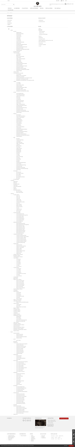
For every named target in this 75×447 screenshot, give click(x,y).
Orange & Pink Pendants (19, 352)
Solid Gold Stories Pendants (20, 399)
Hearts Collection (16, 291)
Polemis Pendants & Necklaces (20, 358)
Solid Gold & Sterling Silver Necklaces (21, 131)
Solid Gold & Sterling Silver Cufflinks (21, 87)
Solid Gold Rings (18, 163)
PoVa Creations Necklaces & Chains (21, 367)
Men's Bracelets (18, 172)
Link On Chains (18, 340)
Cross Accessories (19, 275)
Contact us (9, 439)
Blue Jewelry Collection (16, 255)
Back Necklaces (18, 114)
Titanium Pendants (19, 70)
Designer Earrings (19, 249)
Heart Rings (18, 157)
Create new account (42, 21)
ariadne (59, 437)
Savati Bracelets (18, 374)
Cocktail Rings (18, 141)
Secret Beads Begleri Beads (20, 386)
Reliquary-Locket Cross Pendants (21, 75)
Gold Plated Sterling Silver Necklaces (21, 129)
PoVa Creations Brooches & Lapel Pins (22, 361)
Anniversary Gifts (18, 200)
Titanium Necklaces (19, 136)
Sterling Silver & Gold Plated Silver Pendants (22, 69)
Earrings (14, 92)
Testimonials (41, 37)
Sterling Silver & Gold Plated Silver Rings (22, 168)
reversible (52, 438)
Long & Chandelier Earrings (20, 95)
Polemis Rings (18, 359)
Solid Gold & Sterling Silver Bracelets (21, 46)
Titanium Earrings (18, 112)
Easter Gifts (18, 203)
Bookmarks (15, 182)
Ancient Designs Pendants (20, 219)
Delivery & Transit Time (11, 436)
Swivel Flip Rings (18, 150)
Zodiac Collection (16, 322)
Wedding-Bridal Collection (17, 315)
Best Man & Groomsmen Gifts (20, 321)
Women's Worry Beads (19, 192)
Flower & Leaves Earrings (20, 100)
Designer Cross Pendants (20, 247)
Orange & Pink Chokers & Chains (21, 346)
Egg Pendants (18, 55)
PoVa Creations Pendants (20, 368)
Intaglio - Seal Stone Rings (20, 143)
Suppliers (8, 24)
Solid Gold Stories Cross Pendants (21, 396)
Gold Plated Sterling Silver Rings (21, 162)
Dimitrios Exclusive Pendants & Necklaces (22, 411)
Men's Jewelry (15, 170)
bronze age (53, 435)
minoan (57, 435)
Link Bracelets (18, 38)
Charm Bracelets (18, 36)
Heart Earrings (18, 102)
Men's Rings (18, 178)
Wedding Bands (18, 151)
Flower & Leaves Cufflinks (20, 281)
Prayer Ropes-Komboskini (17, 186)
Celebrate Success (19, 209)
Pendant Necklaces (19, 119)
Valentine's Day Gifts (19, 206)
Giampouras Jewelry (16, 333)
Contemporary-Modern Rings (20, 242)
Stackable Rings (18, 149)
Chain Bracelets (18, 34)
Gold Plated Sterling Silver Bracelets (21, 44)
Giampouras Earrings (19, 335)
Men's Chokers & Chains (19, 173)
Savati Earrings (18, 378)
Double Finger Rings (19, 142)
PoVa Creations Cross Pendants (21, 364)
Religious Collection (16, 308)
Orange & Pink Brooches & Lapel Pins (21, 343)
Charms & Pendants (16, 52)
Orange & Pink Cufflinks (19, 348)
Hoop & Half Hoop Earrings (20, 94)
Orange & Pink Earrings (19, 349)
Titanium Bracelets (19, 50)
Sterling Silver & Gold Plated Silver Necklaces (22, 135)
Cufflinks (14, 81)
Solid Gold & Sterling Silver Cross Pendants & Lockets (24, 77)
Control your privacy (64, 418)
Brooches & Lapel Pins (16, 51)
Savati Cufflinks (18, 377)
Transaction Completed (42, 44)
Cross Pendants (18, 74)
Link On (14, 339)
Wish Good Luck (18, 210)
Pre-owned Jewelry (16, 179)
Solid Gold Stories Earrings (20, 398)
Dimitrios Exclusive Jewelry (17, 405)
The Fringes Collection (16, 309)
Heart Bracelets (18, 43)
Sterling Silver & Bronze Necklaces (21, 133)
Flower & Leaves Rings (19, 156)
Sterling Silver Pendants (19, 67)
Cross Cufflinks (18, 83)
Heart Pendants (18, 57)
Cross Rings (18, 155)
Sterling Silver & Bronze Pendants (21, 68)
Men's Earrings (18, 175)
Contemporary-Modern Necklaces (21, 240)
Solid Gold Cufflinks (19, 86)
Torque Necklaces (19, 123)
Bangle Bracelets (18, 32)
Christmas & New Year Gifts (20, 201)
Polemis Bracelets (19, 355)
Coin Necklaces (18, 124)
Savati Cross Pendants (19, 376)
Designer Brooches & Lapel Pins (21, 246)
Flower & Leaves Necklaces (20, 126)
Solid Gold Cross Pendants (20, 76)
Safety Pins (15, 188)
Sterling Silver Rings (19, 166)
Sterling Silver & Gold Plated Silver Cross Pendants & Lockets (25, 80)
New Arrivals (57, 8)
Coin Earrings (18, 98)
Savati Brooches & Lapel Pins (20, 373)
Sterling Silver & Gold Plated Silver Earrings (22, 111)
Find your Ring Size (42, 31)
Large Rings (18, 144)
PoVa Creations (15, 360)
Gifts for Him (18, 197)
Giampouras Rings (19, 337)
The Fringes (15, 404)
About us (40, 36)
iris (61, 438)
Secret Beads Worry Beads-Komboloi (21, 391)
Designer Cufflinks (19, 248)
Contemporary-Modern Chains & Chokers (22, 236)
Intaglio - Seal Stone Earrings (20, 104)
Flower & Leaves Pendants (20, 56)
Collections (25, 8)
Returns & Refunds (11, 437)
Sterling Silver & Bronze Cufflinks (21, 89)
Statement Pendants (19, 62)
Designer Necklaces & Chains (20, 250)
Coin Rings (17, 154)
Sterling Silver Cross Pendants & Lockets (22, 79)
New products (9, 20)
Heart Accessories (19, 298)
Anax (56, 438)
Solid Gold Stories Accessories (20, 403)
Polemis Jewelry (15, 354)
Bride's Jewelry (18, 317)
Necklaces (14, 113)
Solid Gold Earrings (19, 106)
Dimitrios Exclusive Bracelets (20, 407)
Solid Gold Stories (16, 392)
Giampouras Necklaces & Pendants (21, 336)
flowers (59, 438)
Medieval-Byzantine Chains (20, 225)
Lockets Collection (16, 303)
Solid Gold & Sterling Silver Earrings (21, 107)
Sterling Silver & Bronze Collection (18, 328)
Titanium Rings (18, 169)
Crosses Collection (16, 267)
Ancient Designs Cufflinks (20, 216)
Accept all (71, 445)
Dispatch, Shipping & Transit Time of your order (46, 40)
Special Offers (49, 8)
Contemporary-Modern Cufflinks (21, 237)
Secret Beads (15, 385)
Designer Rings (18, 253)
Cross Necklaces (18, 125)
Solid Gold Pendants (19, 64)
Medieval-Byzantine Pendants (20, 231)
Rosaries (14, 187)
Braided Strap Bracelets (19, 33)
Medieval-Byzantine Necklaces (20, 230)
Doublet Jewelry (15, 277)
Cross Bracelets (18, 40)
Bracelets (14, 31)
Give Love (17, 207)
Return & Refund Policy (42, 41)
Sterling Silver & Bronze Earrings (21, 110)
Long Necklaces (18, 118)
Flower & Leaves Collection (17, 279)
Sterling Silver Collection (17, 323)
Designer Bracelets (19, 244)
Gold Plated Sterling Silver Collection (18, 324)
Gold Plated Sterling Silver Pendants (21, 63)
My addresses (43, 437)
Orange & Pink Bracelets (19, 345)
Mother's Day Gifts (19, 205)
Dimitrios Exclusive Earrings (20, 410)
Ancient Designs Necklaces (20, 218)
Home (40, 28)
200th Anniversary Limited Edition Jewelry (22, 302)
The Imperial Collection (16, 310)
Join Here (50, 425)
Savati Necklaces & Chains (20, 380)
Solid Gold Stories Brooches (20, 395)
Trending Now (15, 312)
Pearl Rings (18, 160)
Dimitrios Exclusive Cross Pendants (21, 408)
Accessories (16, 8)
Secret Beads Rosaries (19, 390)
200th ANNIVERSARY (34, 8)
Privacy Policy (41, 43)
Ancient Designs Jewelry (16, 212)
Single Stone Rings (19, 148)
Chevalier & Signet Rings (19, 139)
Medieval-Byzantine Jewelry (17, 222)
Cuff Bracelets (18, 37)
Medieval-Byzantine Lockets (20, 229)
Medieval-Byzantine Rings (20, 232)
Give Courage (18, 211)
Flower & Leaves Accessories (20, 287)
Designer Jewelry (15, 243)
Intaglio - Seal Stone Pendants (20, 58)
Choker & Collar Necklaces (20, 117)
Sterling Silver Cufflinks (19, 88)
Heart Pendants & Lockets (20, 296)
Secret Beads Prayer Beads (20, 389)
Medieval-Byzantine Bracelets (20, 223)
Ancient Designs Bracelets (20, 213)
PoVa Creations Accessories (20, 371)
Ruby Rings (18, 161)
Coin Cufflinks (18, 82)
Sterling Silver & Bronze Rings (20, 167)
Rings (14, 137)
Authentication (41, 20)
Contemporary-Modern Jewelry (18, 234)
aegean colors (61, 435)
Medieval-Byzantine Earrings (20, 228)
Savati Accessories (19, 384)
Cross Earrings (18, 99)
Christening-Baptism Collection (18, 256)
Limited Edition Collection (17, 300)
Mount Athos (15, 341)
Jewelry (10, 8)
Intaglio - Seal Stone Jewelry (17, 299)
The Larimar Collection (16, 311)
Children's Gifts (18, 199)
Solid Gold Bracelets (19, 45)
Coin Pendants (18, 262)
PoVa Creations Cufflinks (19, 365)
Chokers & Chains (16, 71)
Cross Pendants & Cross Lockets (18, 73)
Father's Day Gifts (19, 204)
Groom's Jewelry (18, 318)
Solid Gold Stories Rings (19, 401)
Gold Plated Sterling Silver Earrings (21, 105)
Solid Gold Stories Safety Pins (20, 402)
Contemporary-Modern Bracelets (21, 235)
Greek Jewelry (15, 290)
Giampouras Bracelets (19, 334)
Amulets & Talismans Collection (18, 254)
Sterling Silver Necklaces (19, 132)
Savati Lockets (18, 379)
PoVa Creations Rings (19, 370)
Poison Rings (18, 305)
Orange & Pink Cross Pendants (20, 347)
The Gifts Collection (16, 194)
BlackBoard (10, 9)
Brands (41, 8)
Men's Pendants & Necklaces (20, 176)
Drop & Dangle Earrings (19, 93)
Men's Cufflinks (18, 174)
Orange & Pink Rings (19, 353)
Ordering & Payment (11, 435)
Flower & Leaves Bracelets (20, 42)
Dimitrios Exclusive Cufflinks (20, 409)
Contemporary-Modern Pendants (21, 241)
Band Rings (18, 138)
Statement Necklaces (19, 120)
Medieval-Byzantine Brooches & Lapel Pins (22, 224)
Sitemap (32, 440)
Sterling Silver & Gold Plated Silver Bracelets (22, 49)
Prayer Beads (15, 185)
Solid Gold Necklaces (19, 130)
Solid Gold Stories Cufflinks (20, 397)
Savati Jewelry (15, 372)
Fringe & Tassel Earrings (19, 101)
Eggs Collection (15, 278)
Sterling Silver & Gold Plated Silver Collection (20, 329)
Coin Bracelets (18, 39)
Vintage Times (15, 414)
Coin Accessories (18, 266)
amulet (56, 437)
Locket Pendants (18, 61)
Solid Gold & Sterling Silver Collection (18, 327)
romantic (52, 437)
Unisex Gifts (18, 198)
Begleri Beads (15, 181)
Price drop (9, 21)
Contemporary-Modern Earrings (21, 238)
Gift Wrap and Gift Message (43, 34)
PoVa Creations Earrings (19, 366)
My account (43, 435)
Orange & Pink (15, 342)
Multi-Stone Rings (18, 145)
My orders (43, 436)
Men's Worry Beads (19, 191)
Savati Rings (18, 383)
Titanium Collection (16, 330)
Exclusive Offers (41, 32)
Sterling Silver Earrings (19, 108)
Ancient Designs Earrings (20, 217)
